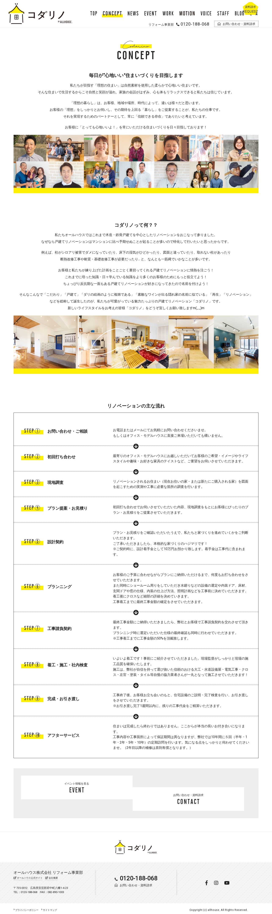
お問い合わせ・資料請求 (195, 796)
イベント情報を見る (77, 796)
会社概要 (54, 875)
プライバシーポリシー (28, 907)
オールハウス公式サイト (29, 875)
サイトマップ (54, 907)
